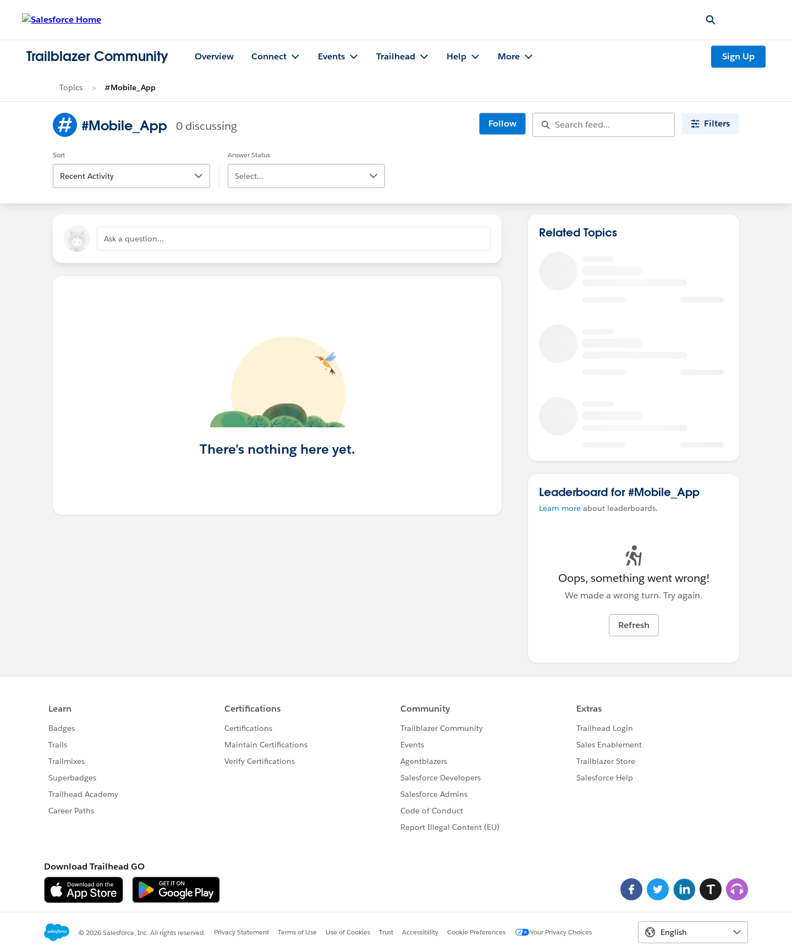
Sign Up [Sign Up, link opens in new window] (738, 56)
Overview (214, 56)
